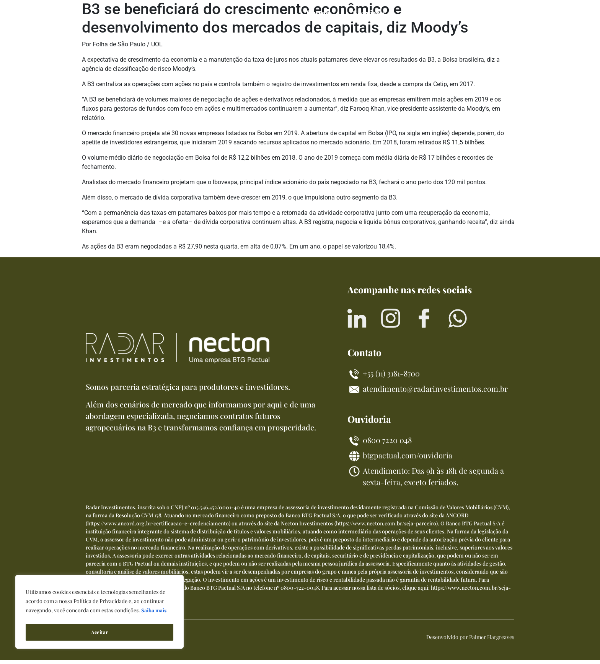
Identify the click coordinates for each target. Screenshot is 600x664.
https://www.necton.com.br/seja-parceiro (386, 527)
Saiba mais (154, 613)
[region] (99, 613)
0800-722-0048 (299, 591)
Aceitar (99, 632)
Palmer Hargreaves (491, 640)
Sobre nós (428, 13)
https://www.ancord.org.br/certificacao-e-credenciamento (158, 527)
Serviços (369, 13)
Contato (487, 13)
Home (318, 13)
